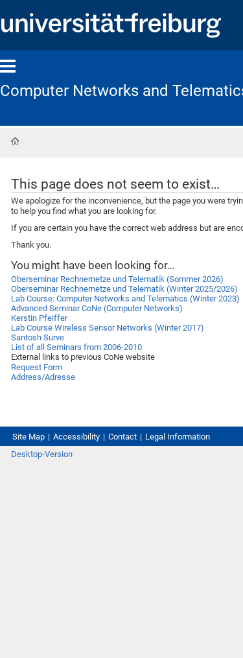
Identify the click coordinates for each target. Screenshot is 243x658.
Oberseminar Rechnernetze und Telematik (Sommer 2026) (117, 279)
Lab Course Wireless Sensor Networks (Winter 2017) (107, 328)
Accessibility (76, 436)
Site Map (28, 436)
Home (15, 141)
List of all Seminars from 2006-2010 (76, 347)
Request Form (36, 367)
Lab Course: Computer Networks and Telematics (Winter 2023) (125, 298)
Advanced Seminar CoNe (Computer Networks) (97, 308)
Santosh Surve (37, 337)
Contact (122, 436)
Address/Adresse (43, 377)
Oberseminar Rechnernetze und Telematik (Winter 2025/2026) (124, 289)
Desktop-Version (42, 454)
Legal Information (177, 436)
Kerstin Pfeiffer (39, 318)
